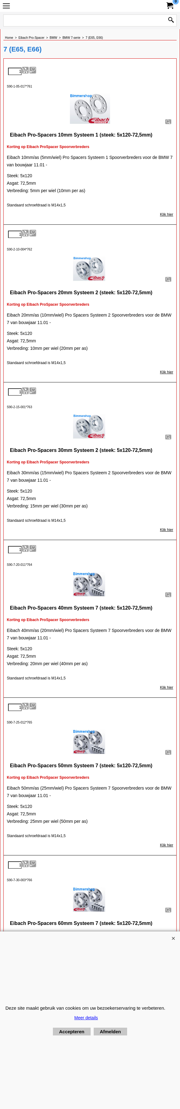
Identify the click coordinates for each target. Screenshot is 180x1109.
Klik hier (166, 214)
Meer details (86, 1017)
